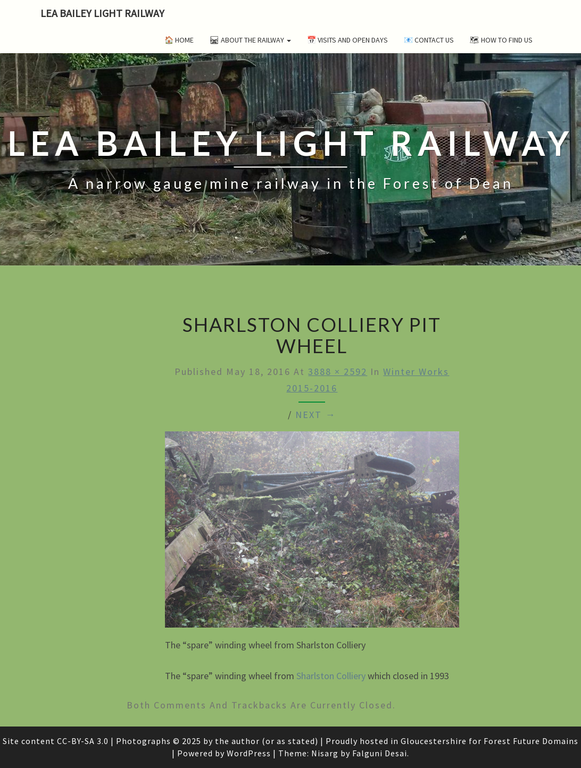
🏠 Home (179, 40)
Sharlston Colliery (331, 676)
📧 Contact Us (429, 40)
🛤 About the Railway (250, 40)
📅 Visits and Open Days (347, 40)
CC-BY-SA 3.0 (83, 741)
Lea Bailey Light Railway (102, 13)
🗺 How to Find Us (501, 40)
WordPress (249, 753)
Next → (315, 414)
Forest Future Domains (531, 741)
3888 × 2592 (337, 371)
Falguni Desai (379, 753)
